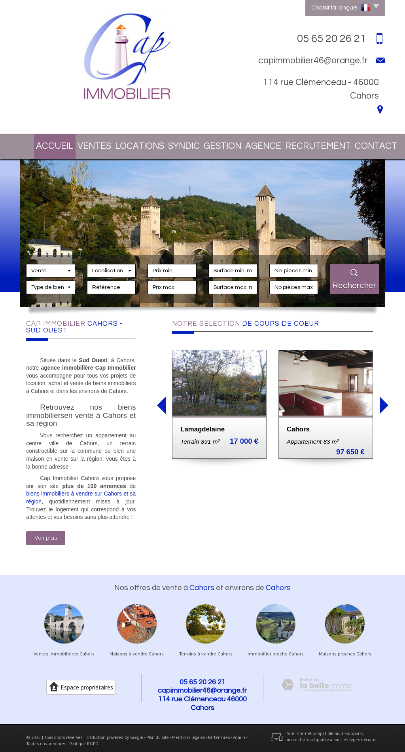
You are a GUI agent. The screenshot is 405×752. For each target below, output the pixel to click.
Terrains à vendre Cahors (206, 648)
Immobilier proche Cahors (276, 648)
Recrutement (305, 143)
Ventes (87, 143)
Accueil (47, 143)
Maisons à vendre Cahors (137, 648)
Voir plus (45, 533)
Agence (255, 143)
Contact (356, 143)
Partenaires (219, 732)
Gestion (213, 143)
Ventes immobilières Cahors (64, 648)
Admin (239, 732)
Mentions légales (188, 732)
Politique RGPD (83, 738)
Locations (130, 143)
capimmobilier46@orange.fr (313, 60)
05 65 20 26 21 (202, 677)
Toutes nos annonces (46, 738)
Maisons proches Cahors (345, 648)
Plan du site (157, 732)
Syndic (174, 143)
